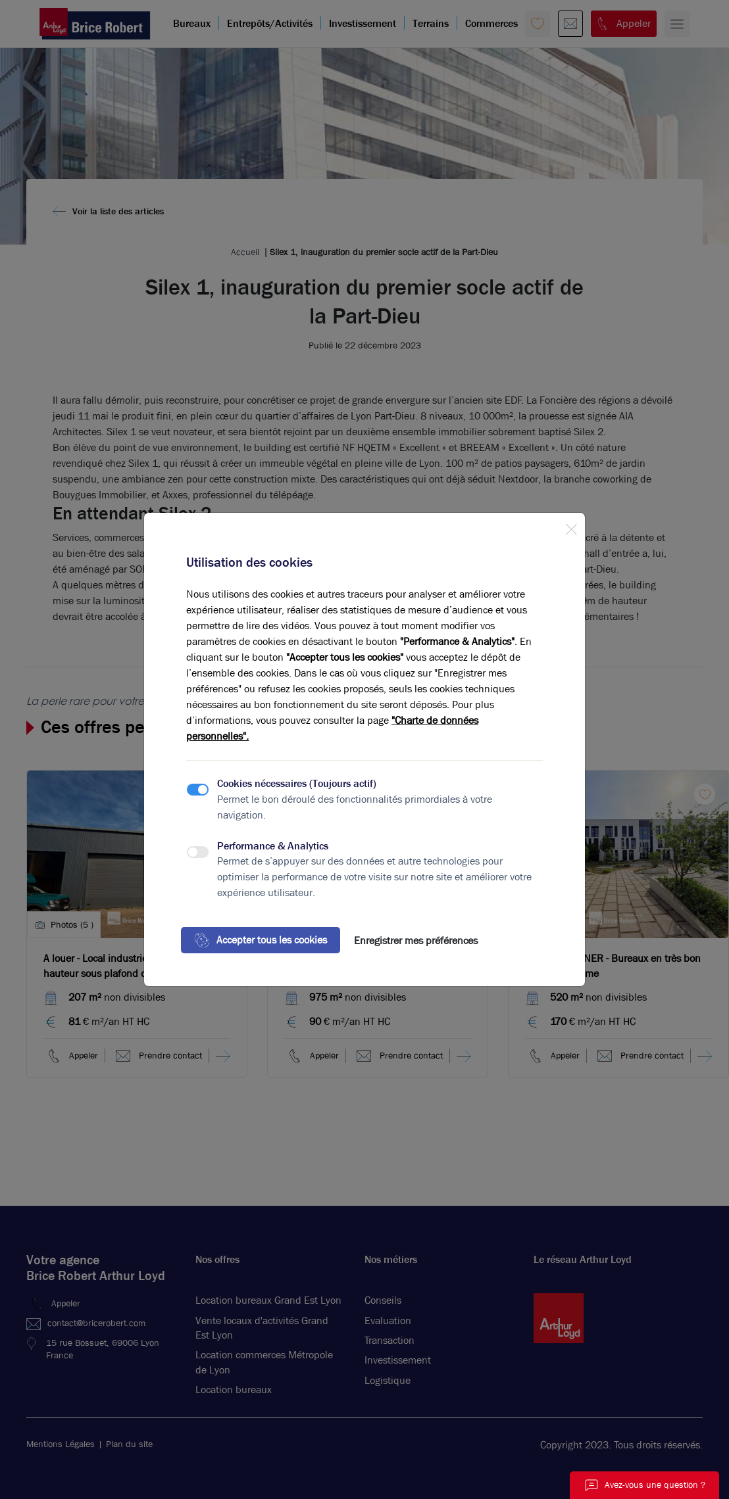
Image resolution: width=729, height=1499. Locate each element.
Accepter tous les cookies (260, 940)
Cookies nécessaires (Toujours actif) (296, 783)
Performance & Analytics (272, 846)
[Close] (571, 526)
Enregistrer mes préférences (416, 940)
